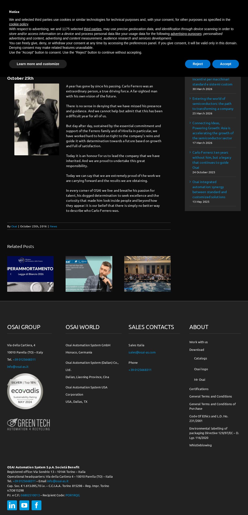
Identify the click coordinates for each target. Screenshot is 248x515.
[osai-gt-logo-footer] (28, 418)
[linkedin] (12, 505)
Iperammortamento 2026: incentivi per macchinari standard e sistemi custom (212, 79)
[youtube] (24, 505)
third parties (92, 29)
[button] (10, 274)
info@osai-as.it (17, 366)
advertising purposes (186, 34)
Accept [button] (225, 64)
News (53, 226)
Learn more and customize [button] (38, 64)
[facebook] (36, 505)
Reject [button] (198, 64)
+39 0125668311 (24, 359)
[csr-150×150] (25, 375)
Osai (14, 226)
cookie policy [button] (18, 24)
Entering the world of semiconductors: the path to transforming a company (213, 103)
